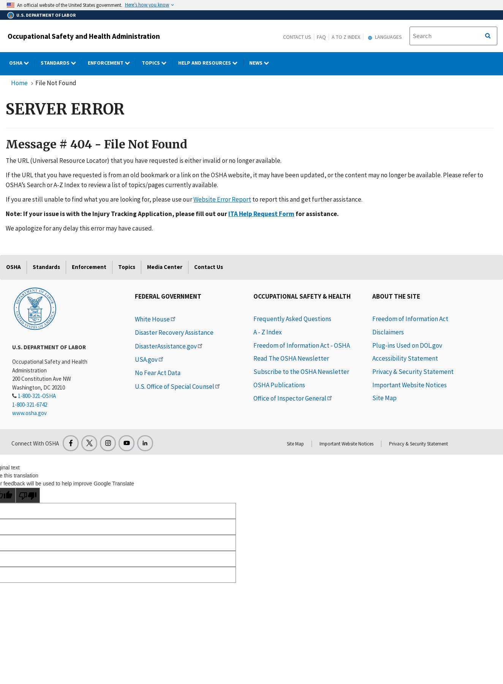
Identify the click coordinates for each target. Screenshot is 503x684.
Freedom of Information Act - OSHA (301, 345)
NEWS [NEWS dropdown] (262, 62)
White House (156, 319)
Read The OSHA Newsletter (291, 358)
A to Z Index (346, 36)
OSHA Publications (279, 385)
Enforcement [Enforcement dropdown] (112, 62)
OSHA (13, 266)
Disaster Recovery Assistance (174, 332)
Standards (46, 266)
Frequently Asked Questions (292, 319)
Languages (384, 36)
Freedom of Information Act (410, 319)
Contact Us (297, 36)
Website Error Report (222, 199)
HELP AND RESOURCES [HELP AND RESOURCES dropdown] (211, 62)
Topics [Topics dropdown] (157, 62)
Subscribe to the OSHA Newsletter (301, 371)
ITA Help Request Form (261, 214)
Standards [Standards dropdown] (61, 62)
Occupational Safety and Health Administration (84, 36)
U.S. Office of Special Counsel (178, 386)
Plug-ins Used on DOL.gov (407, 345)
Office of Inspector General (293, 398)
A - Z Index (267, 332)
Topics (126, 266)
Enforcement (89, 266)
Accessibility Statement (405, 358)
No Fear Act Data (157, 373)
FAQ (321, 36)
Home (19, 83)
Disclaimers (388, 332)
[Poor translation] (28, 495)
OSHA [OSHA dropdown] (22, 62)
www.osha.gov (29, 413)
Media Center (164, 266)
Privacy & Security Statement (413, 371)
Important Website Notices (409, 385)
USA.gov (150, 359)
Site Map (384, 398)
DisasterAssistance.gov (169, 346)
